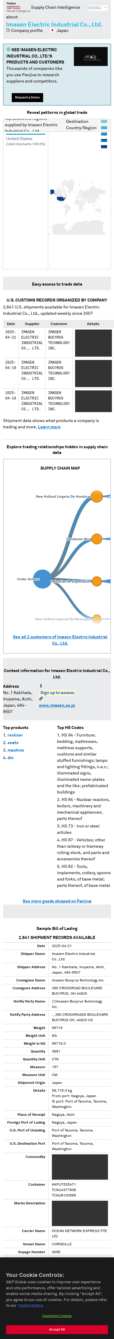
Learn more (49, 427)
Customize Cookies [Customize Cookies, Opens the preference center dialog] (57, 1316)
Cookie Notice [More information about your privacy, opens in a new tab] (30, 1306)
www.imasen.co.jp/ (57, 705)
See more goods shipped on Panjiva (57, 901)
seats (13, 743)
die (11, 758)
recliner (15, 735)
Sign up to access (57, 693)
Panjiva (18, 7)
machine (16, 750)
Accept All (57, 1329)
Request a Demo (27, 97)
